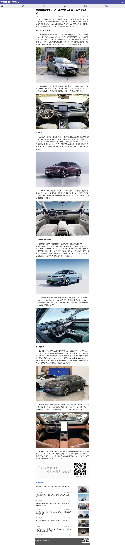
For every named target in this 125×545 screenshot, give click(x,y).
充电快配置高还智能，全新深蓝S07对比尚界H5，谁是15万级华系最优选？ (53, 504)
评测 (85, 6)
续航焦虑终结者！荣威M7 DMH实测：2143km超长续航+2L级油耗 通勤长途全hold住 (53, 530)
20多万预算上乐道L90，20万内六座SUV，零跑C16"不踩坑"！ (53, 521)
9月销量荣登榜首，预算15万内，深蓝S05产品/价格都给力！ (53, 496)
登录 (123, 2)
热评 (64, 6)
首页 (2, 6)
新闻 (44, 6)
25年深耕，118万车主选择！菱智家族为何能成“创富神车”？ (52, 487)
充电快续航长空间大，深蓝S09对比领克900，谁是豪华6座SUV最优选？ (53, 513)
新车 (23, 6)
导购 (106, 6)
